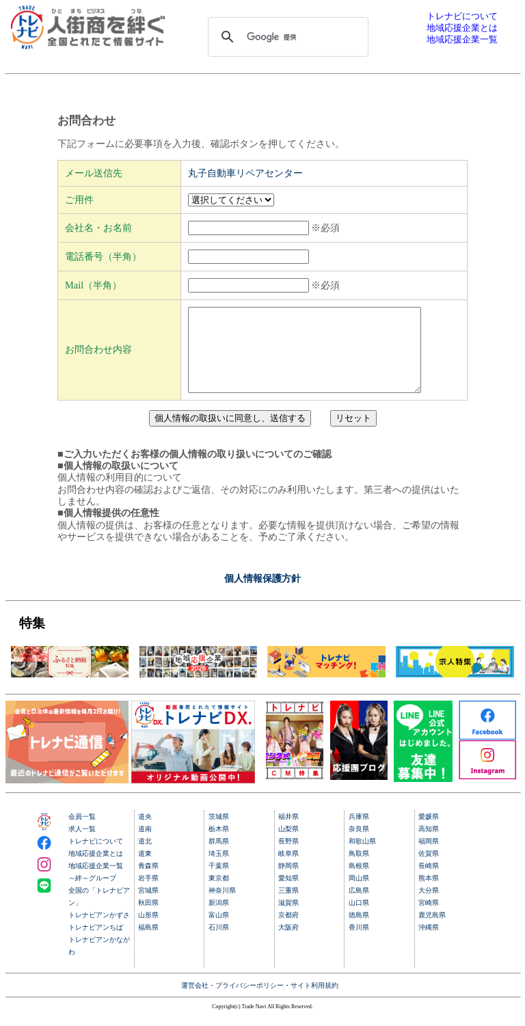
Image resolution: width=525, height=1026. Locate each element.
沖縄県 (428, 943)
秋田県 (148, 919)
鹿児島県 (432, 931)
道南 (145, 845)
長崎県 (428, 882)
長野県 (288, 857)
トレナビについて (95, 857)
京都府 (288, 931)
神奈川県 (222, 906)
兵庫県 (359, 833)
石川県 (218, 943)
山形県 (148, 931)
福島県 (148, 943)
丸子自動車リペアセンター (245, 172)
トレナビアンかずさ (99, 931)
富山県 (218, 931)
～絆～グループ (92, 894)
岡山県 (359, 894)
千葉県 (218, 882)
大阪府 (288, 943)
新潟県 (218, 919)
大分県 (428, 906)
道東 (145, 870)
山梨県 (288, 845)
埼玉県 (218, 870)
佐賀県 (428, 870)
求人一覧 (82, 845)
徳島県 (359, 931)
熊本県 (428, 894)
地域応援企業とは (95, 870)
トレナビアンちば (95, 943)
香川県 (359, 943)
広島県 (359, 906)
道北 (145, 857)
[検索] (286, 37)
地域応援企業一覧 (95, 882)
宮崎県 (428, 919)
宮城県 (148, 906)
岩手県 (148, 894)
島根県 (359, 882)
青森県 (148, 882)
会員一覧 (82, 833)
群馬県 (218, 857)
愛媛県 (428, 833)
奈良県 (359, 845)
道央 (145, 833)
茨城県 (218, 833)
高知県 (428, 845)
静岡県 (288, 882)
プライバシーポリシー (249, 1001)
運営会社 (194, 1001)
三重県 (288, 906)
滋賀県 (288, 919)
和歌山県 (362, 857)
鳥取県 (359, 870)
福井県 (288, 833)
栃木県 (218, 845)
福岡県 (428, 857)
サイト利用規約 (314, 1001)
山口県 (359, 919)
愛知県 (288, 894)
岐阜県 (288, 870)
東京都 (218, 894)
